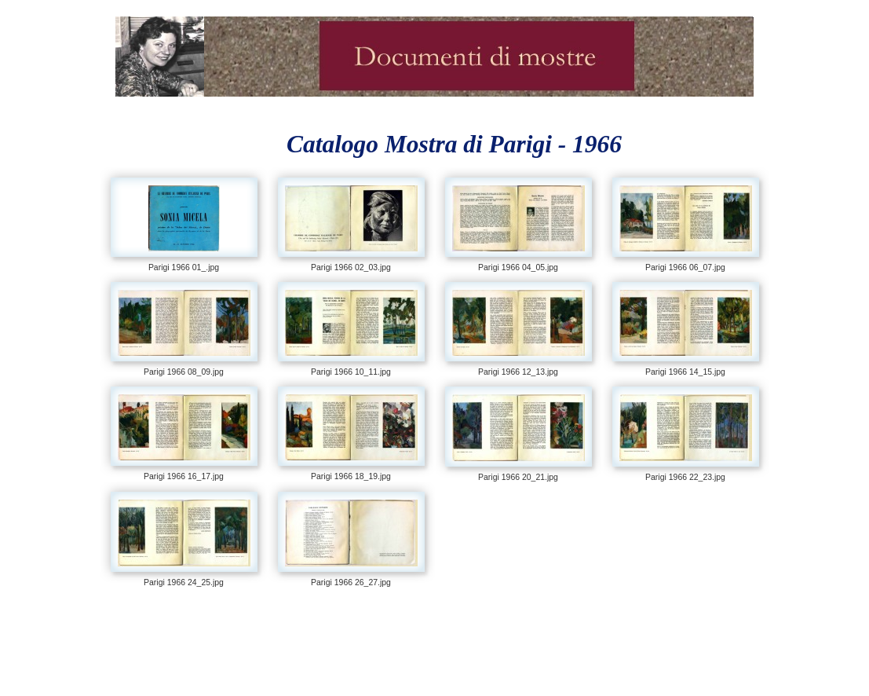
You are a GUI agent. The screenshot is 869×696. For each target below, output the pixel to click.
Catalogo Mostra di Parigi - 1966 (454, 144)
